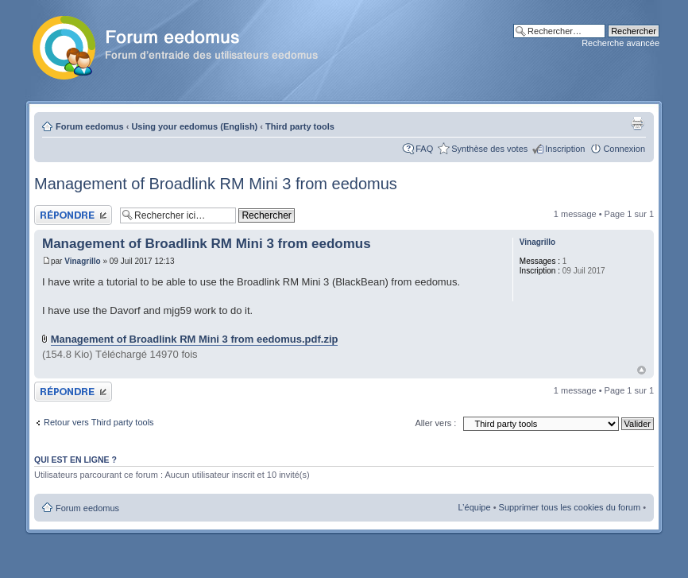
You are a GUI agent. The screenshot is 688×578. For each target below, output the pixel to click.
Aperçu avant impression (637, 123)
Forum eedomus (90, 126)
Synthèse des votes (489, 148)
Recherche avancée (620, 43)
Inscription (565, 148)
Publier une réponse (73, 215)
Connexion (624, 148)
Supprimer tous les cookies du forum (570, 507)
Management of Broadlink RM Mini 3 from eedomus (215, 183)
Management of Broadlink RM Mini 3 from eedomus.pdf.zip (194, 339)
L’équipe (474, 507)
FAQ (424, 148)
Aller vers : (435, 423)
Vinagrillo (82, 261)
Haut (641, 370)
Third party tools (299, 126)
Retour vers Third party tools (99, 422)
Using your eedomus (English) (194, 126)
